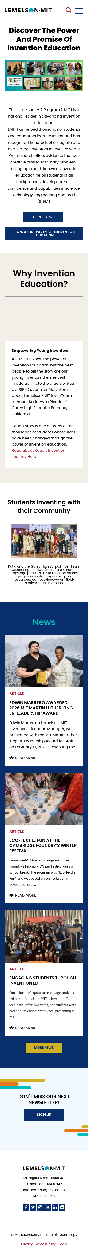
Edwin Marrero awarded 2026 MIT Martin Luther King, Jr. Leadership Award (41, 708)
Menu (79, 11)
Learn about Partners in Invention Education (44, 233)
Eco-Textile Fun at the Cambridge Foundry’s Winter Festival (43, 845)
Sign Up (44, 1115)
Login (63, 1244)
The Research (43, 217)
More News (44, 1047)
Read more (25, 758)
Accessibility (46, 1244)
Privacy (27, 1244)
